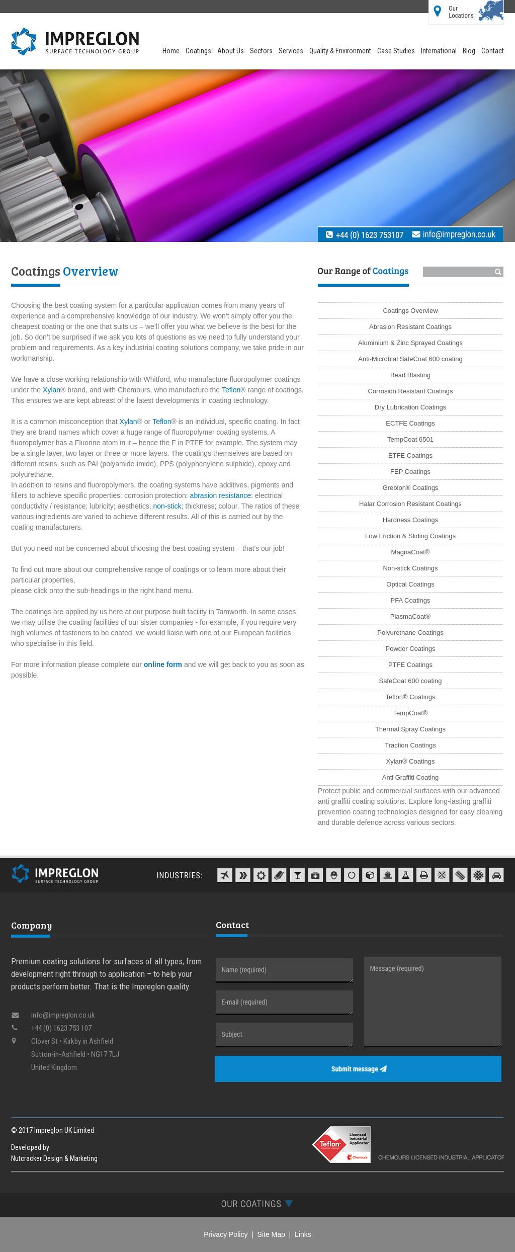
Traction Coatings (410, 745)
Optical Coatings (410, 584)
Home (171, 51)
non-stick (167, 506)
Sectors (261, 51)
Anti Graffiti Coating (410, 777)
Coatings (198, 51)
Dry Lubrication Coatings (410, 407)
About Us (230, 51)
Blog (469, 51)
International (439, 51)
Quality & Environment (340, 51)
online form (163, 664)
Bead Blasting (410, 375)
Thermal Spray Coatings (410, 729)
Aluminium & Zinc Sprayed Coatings (410, 343)
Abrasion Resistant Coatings (410, 326)
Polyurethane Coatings (410, 632)
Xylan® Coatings (410, 761)
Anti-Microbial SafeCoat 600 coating (410, 359)
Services (291, 51)
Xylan (51, 390)
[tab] (257, 1203)
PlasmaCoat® (410, 616)
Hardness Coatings (411, 520)
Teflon (231, 390)
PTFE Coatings (410, 665)
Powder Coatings (411, 648)
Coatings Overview (410, 310)
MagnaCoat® (410, 552)
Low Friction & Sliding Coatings (410, 536)
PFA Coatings (411, 600)
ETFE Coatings (410, 455)
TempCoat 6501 (410, 439)
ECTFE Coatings (410, 423)
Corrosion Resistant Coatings (410, 391)
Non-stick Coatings (410, 568)
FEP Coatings (410, 471)
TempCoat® (410, 713)
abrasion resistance (220, 495)
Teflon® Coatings (410, 697)
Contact (492, 51)
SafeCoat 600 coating (410, 681)
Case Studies (396, 51)
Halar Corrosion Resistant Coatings (410, 504)
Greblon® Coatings (411, 487)
